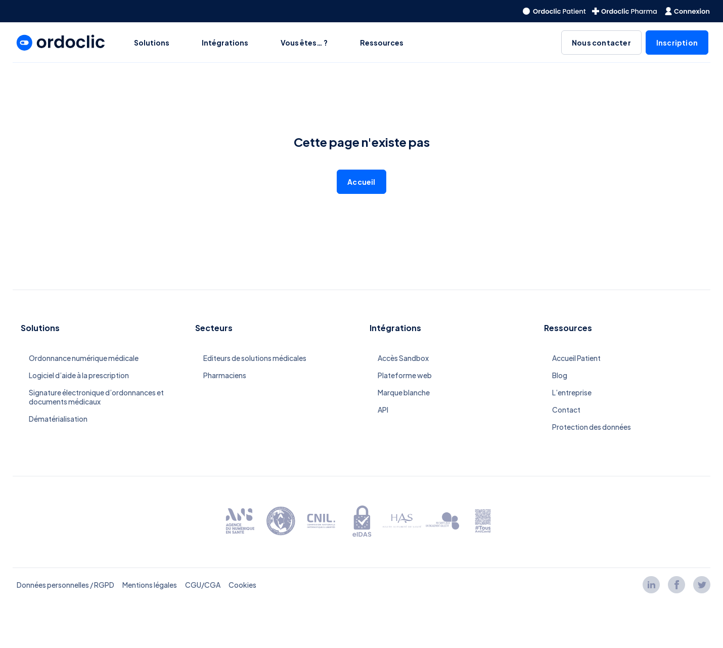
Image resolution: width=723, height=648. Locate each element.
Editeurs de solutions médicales (254, 357)
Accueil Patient (576, 357)
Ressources (381, 42)
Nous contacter (601, 42)
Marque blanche (404, 392)
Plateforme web (405, 375)
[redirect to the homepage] (554, 11)
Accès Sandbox (403, 357)
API (383, 409)
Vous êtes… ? (304, 42)
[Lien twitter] (701, 584)
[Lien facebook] (676, 584)
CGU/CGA (202, 584)
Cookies (242, 584)
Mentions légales (149, 584)
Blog (559, 375)
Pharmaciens (224, 375)
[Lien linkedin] (651, 584)
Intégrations (225, 42)
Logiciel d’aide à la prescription (79, 375)
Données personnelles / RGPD (65, 584)
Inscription (677, 42)
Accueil (361, 181)
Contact (566, 409)
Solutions (151, 42)
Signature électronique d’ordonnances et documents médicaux (96, 397)
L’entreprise (572, 392)
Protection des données (591, 426)
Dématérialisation (58, 418)
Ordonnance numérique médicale (84, 357)
